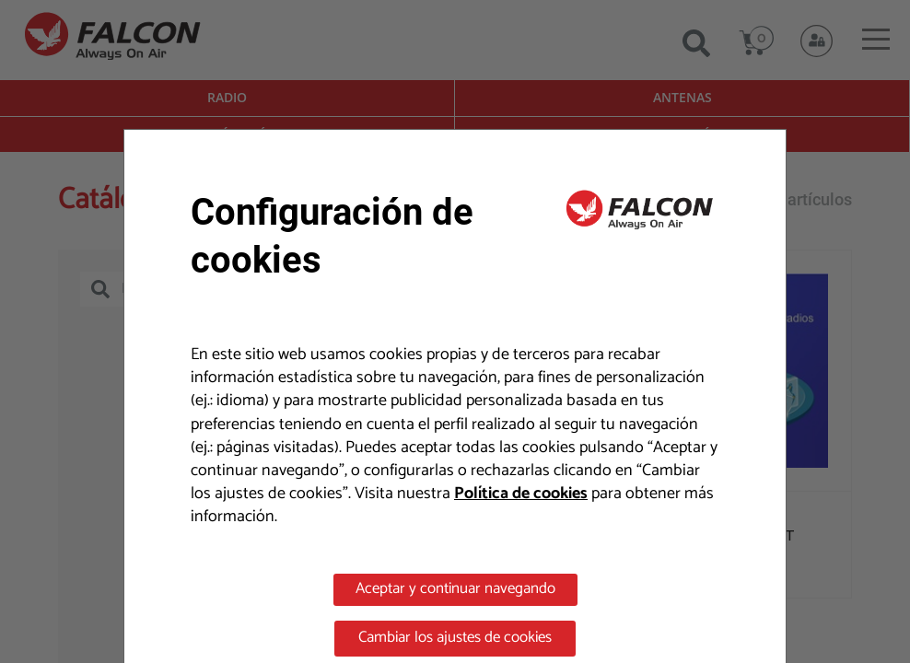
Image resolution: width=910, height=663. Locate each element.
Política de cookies (521, 493)
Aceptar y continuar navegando (455, 588)
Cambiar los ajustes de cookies (455, 637)
